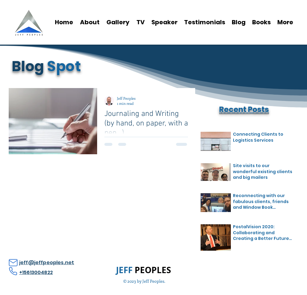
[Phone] (13, 271)
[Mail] (13, 262)
